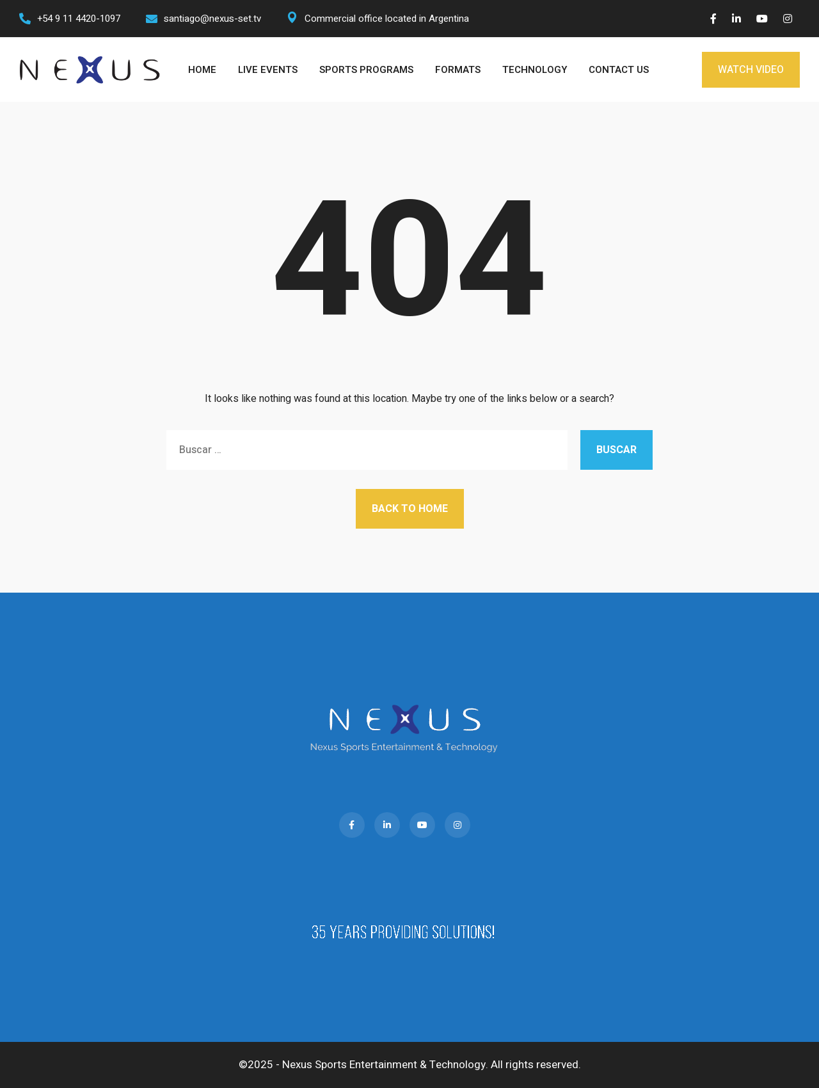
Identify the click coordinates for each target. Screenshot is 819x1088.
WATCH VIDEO (751, 69)
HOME (202, 70)
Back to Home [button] (410, 508)
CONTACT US (619, 70)
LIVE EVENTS (268, 70)
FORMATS (458, 70)
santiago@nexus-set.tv (212, 19)
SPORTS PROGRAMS (366, 70)
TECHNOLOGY (534, 70)
